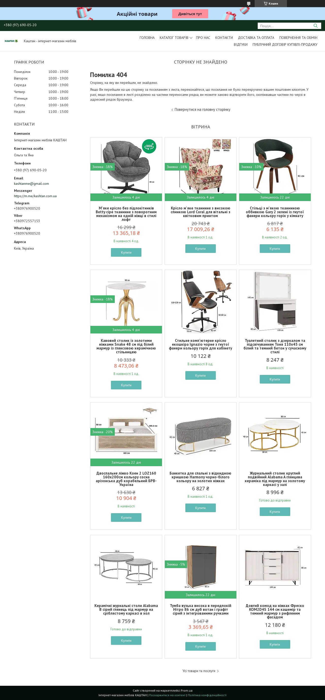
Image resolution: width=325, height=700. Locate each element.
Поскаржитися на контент (167, 695)
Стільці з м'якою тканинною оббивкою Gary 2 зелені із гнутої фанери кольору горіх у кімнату (275, 212)
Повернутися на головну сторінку (202, 109)
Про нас (203, 37)
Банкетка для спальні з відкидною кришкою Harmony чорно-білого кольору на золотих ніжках (200, 477)
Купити (126, 252)
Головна (147, 37)
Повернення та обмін (298, 37)
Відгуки (241, 44)
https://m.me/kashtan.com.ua (35, 196)
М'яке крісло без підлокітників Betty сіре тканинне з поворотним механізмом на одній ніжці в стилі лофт (126, 213)
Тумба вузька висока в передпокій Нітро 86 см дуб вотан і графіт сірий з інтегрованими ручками (200, 609)
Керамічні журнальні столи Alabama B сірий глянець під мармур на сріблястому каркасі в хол (126, 609)
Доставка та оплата (256, 37)
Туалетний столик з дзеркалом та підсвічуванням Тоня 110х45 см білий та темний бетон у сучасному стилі (274, 346)
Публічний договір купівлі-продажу (285, 44)
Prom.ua (186, 690)
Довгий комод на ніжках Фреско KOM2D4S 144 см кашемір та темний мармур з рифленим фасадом (275, 611)
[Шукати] (315, 26)
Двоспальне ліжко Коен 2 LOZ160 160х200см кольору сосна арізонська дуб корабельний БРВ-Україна (126, 478)
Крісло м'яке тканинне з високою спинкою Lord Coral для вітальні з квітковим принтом (200, 212)
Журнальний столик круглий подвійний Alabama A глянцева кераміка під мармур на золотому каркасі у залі (275, 478)
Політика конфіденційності (207, 695)
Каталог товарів (174, 37)
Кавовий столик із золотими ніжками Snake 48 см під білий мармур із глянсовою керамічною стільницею (126, 346)
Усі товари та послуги (199, 671)
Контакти (224, 37)
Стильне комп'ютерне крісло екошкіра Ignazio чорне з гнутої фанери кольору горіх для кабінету (200, 344)
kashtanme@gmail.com (31, 183)
